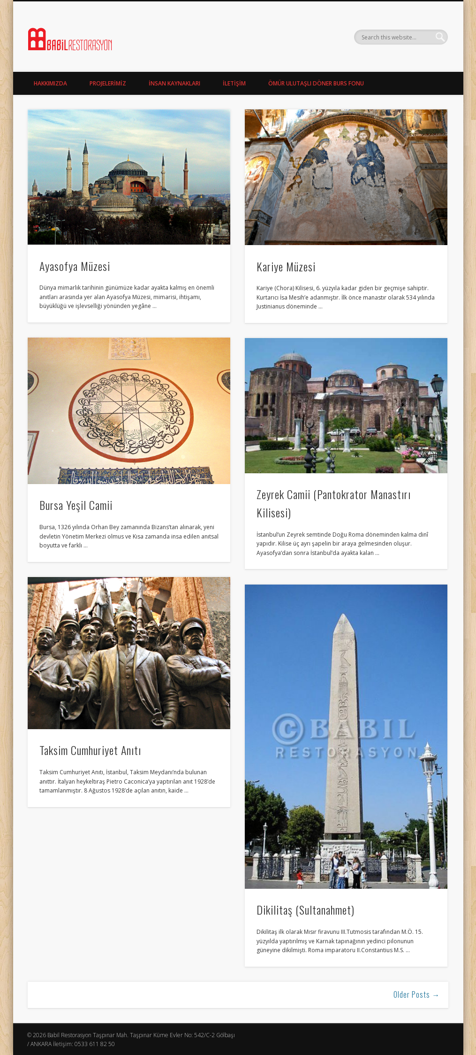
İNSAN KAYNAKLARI (174, 83)
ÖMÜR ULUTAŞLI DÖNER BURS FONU (316, 83)
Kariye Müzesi (286, 266)
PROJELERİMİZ (108, 83)
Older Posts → (416, 994)
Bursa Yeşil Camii (76, 504)
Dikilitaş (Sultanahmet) (306, 909)
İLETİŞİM (234, 83)
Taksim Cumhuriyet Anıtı (90, 749)
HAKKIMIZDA (50, 83)
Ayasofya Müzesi (74, 265)
